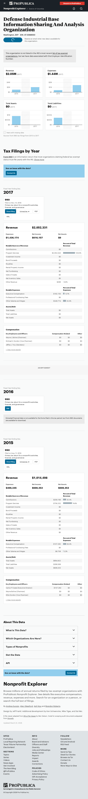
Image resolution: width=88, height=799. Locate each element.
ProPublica (8, 738)
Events (6, 773)
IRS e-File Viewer (29, 716)
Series (6, 757)
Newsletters (66, 738)
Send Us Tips (66, 751)
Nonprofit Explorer (14, 8)
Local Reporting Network (14, 741)
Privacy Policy (38, 779)
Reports (35, 755)
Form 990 (7, 156)
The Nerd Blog (9, 768)
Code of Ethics (38, 771)
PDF (36, 211)
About (34, 738)
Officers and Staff (39, 744)
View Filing (10, 211)
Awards (35, 761)
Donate (64, 762)
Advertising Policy (40, 773)
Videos (6, 760)
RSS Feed (65, 744)
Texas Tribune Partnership (14, 744)
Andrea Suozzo (12, 706)
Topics (6, 754)
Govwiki (10, 718)
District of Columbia (36, 8)
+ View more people (13, 349)
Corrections (37, 763)
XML (8, 216)
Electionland (8, 747)
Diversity (36, 747)
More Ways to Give (69, 765)
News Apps (8, 762)
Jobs (34, 750)
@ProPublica (9, 771)
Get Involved (9, 765)
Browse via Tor (67, 757)
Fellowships (45, 750)
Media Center (38, 752)
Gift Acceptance (39, 776)
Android (71, 741)
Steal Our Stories (68, 754)
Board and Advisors (40, 741)
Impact (35, 758)
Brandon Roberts (53, 706)
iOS (62, 741)
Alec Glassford (26, 706)
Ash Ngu (37, 706)
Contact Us (11, 173)
